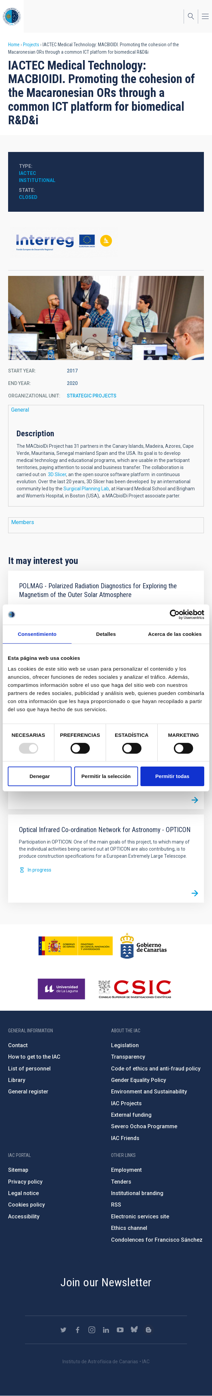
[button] (106, 318)
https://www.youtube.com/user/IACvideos (120, 1330)
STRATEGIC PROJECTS (91, 395)
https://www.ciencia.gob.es (75, 946)
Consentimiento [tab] (37, 634)
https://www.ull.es (62, 989)
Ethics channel (129, 1228)
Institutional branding (137, 1193)
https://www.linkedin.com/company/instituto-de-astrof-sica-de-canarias (106, 1330)
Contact (18, 1045)
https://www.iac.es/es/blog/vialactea (148, 1330)
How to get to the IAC (34, 1057)
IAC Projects (126, 1103)
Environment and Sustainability (149, 1091)
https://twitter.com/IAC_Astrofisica (63, 1330)
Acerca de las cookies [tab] (175, 634)
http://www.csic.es (134, 989)
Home (14, 44)
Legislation (125, 1045)
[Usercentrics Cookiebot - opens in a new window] (174, 615)
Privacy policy (25, 1182)
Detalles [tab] (106, 634)
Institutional (37, 180)
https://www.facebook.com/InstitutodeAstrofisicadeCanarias (78, 1330)
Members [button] (22, 522)
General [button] (20, 410)
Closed (28, 197)
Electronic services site (140, 1216)
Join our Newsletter (106, 1282)
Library (16, 1080)
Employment (126, 1170)
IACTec (27, 173)
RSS (116, 1204)
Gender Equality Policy (138, 1080)
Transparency (128, 1057)
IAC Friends (125, 1138)
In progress (39, 870)
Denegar (39, 776)
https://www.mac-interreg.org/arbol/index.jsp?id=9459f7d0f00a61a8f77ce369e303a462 (106, 242)
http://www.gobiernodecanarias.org (143, 945)
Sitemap (18, 1170)
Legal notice (23, 1193)
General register (28, 1091)
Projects (31, 44)
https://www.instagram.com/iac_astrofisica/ (92, 1330)
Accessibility (23, 1216)
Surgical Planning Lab (86, 488)
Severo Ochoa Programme (144, 1126)
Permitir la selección (106, 776)
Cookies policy (26, 1204)
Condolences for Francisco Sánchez (157, 1240)
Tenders (121, 1182)
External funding (131, 1115)
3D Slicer (57, 474)
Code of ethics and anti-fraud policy (156, 1068)
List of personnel (29, 1068)
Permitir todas (172, 776)
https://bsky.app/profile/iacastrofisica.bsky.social (134, 1330)
